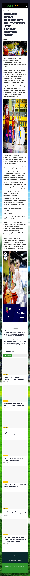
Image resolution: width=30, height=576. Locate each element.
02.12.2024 (5, 546)
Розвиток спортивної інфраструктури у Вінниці (13, 381)
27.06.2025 (5, 411)
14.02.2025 (5, 492)
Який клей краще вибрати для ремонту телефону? (14, 489)
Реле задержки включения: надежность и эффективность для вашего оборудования (14, 542)
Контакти (17, 559)
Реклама (11, 559)
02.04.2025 (5, 465)
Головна (5, 10)
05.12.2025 (5, 384)
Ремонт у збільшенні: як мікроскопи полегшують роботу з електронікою (12, 435)
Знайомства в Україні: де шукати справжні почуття (13, 408)
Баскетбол (10, 10)
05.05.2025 (5, 439)
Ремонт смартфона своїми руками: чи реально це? (13, 462)
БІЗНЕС (5, 377)
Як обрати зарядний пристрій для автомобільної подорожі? (14, 515)
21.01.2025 (5, 518)
